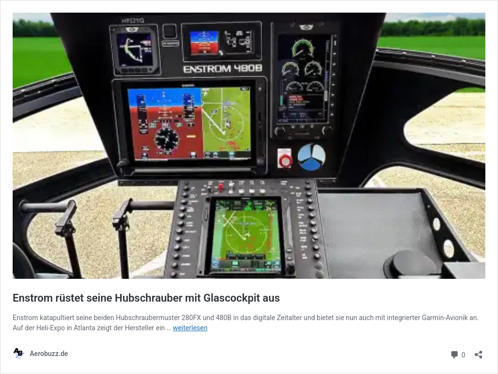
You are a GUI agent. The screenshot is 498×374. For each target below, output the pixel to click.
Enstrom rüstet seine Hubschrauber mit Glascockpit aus (146, 298)
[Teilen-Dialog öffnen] (478, 351)
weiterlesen (190, 328)
